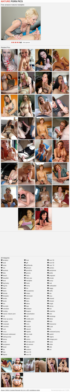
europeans (5, 344)
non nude (28, 334)
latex (26, 301)
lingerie (27, 311)
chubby (4, 311)
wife (49, 347)
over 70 (50, 265)
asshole (4, 270)
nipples (27, 331)
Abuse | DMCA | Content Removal (10, 390)
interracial (28, 296)
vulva (50, 342)
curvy (3, 331)
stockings (51, 316)
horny (27, 286)
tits (49, 329)
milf (26, 316)
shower (50, 301)
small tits (51, 311)
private (50, 278)
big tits (4, 286)
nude (26, 337)
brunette (4, 306)
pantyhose (51, 270)
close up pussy (7, 319)
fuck (26, 260)
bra (3, 303)
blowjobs (5, 296)
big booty (5, 283)
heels (27, 283)
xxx (49, 349)
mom (26, 324)
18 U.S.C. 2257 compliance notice (30, 390)
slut (49, 308)
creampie (5, 324)
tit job (50, 326)
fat (3, 349)
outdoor (27, 349)
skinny (50, 306)
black (3, 291)
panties (50, 268)
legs (26, 306)
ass (3, 268)
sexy (49, 296)
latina (27, 303)
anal (3, 263)
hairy (26, 275)
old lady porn (29, 342)
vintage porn (52, 339)
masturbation (29, 314)
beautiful (4, 278)
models (27, 321)
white (50, 344)
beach (4, 275)
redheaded (51, 286)
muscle (27, 326)
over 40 (27, 354)
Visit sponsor (26, 42)
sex (49, 293)
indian (27, 293)
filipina (4, 354)
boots (4, 301)
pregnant (51, 275)
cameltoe (5, 308)
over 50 (50, 260)
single (50, 303)
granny (27, 273)
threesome (51, 324)
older (26, 347)
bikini (3, 288)
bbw (3, 273)
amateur (4, 260)
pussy (50, 280)
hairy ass (28, 278)
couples (4, 321)
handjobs (28, 280)
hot (26, 288)
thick (49, 321)
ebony (4, 339)
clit (3, 316)
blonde (4, 293)
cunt (3, 329)
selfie (50, 291)
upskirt (50, 334)
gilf (26, 263)
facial (3, 347)
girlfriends (28, 265)
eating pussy (6, 337)
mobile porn (29, 319)
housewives (29, 291)
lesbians (27, 308)
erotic (4, 342)
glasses (27, 268)
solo (49, 314)
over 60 (50, 263)
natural (27, 329)
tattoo (50, 319)
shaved (50, 298)
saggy (50, 288)
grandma (28, 270)
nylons (27, 339)
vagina (50, 337)
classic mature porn (8, 314)
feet (3, 352)
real (49, 283)
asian (3, 265)
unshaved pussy (53, 331)
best (3, 280)
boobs (4, 298)
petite (50, 273)
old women (28, 344)
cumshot (4, 326)
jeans (27, 298)
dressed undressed (8, 334)
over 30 (27, 352)
